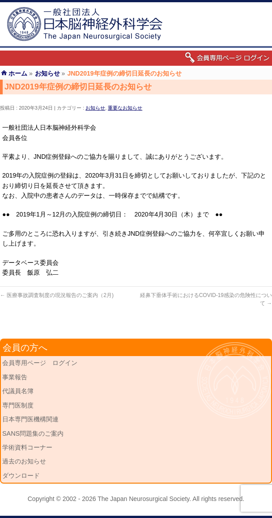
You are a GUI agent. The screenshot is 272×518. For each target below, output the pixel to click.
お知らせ (95, 107)
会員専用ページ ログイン (39, 362)
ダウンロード (21, 475)
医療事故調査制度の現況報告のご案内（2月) (57, 295)
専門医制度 (18, 405)
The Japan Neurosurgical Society (143, 498)
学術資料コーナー (27, 447)
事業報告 (14, 377)
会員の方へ (25, 347)
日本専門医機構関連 (30, 419)
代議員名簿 (18, 391)
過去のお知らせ (24, 461)
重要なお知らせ (125, 107)
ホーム (17, 73)
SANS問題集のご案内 (33, 433)
